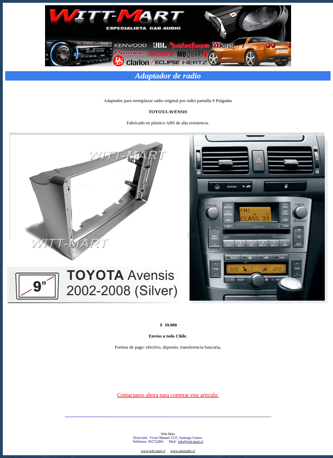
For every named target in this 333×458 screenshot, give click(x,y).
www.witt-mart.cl (153, 451)
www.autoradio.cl (182, 451)
